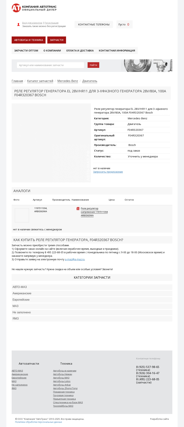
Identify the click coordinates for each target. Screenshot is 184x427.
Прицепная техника (64, 398)
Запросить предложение (108, 171)
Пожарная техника (64, 391)
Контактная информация (117, 50)
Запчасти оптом (26, 50)
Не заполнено (22, 312)
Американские (22, 293)
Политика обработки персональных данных (38, 421)
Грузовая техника (63, 395)
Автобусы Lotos (61, 381)
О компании (52, 50)
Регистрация (51, 22)
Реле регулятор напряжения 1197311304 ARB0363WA (94, 212)
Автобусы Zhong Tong (65, 388)
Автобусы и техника (28, 40)
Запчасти (56, 40)
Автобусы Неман (62, 374)
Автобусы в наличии (64, 370)
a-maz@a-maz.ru (75, 259)
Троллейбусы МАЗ (63, 405)
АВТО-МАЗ (20, 286)
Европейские (21, 299)
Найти (93, 65)
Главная (17, 81)
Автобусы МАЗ (61, 377)
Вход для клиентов (32, 22)
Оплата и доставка (80, 50)
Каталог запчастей (40, 81)
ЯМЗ (14, 388)
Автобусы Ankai (62, 384)
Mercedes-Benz (67, 81)
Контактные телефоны (93, 24)
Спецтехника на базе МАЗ (68, 402)
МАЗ (14, 381)
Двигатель (89, 81)
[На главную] (34, 7)
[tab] (92, 287)
